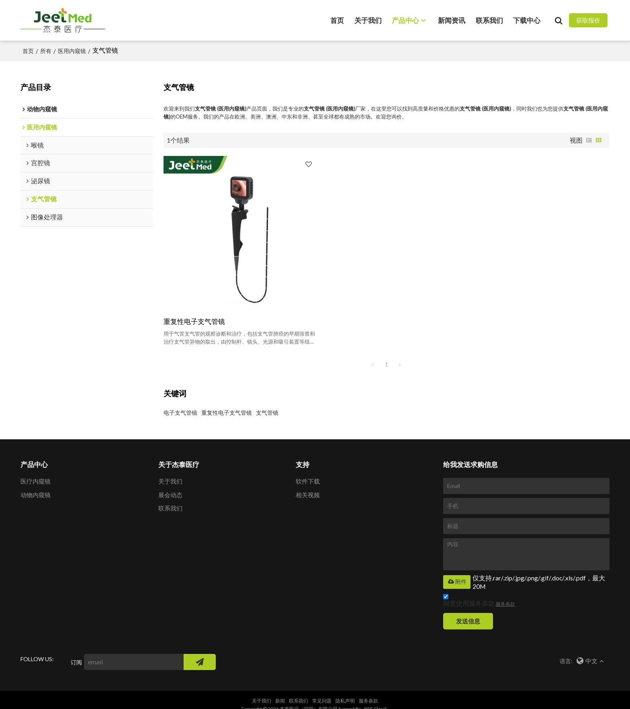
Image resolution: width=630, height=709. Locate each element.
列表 (589, 140)
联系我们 (489, 20)
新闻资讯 (451, 20)
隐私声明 (345, 691)
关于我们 (368, 20)
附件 (456, 571)
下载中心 (526, 20)
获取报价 (588, 20)
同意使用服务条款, (479, 591)
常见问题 (321, 691)
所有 (45, 50)
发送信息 (468, 610)
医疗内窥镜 (35, 471)
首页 (337, 20)
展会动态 (170, 484)
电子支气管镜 (180, 402)
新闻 (280, 691)
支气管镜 (267, 402)
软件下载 (308, 471)
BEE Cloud (375, 699)
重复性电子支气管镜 (194, 311)
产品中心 (405, 20)
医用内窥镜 (72, 50)
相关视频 (308, 484)
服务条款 (505, 593)
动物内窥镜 (35, 484)
